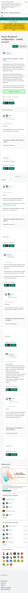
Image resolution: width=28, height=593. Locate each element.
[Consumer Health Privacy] (14, 589)
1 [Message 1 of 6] (6, 99)
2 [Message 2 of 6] (6, 242)
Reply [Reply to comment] (12, 168)
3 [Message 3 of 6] (7, 282)
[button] (15, 46)
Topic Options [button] (22, 46)
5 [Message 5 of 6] (9, 386)
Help (19, 18)
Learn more (3, 8)
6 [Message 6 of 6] (9, 451)
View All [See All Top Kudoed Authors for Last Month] (4, 545)
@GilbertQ (10, 364)
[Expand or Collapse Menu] (2, 16)
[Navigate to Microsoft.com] (4, 13)
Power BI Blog (6, 157)
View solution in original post (9, 161)
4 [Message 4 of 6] (6, 165)
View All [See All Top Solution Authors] (4, 517)
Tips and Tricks (15, 96)
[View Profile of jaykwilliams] (8, 52)
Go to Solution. (15, 91)
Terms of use (3, 582)
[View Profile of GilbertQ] (10, 115)
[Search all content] (17, 21)
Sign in (15, 18)
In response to (10, 119)
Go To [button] (23, 18)
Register (10, 18)
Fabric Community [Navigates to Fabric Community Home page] (15, 13)
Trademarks (3, 584)
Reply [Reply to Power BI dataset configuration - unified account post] (12, 102)
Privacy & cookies (4, 580)
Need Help (9, 96)
